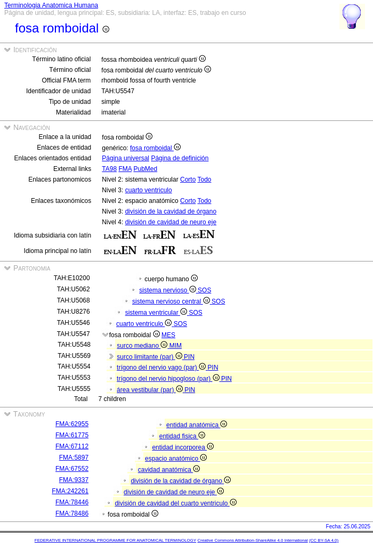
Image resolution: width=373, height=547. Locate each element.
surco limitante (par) (150, 357)
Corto (188, 179)
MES (168, 335)
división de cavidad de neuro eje (170, 222)
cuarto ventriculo (148, 190)
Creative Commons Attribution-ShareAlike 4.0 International (252, 540)
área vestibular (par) (150, 390)
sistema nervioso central (172, 301)
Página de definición (179, 158)
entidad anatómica (196, 425)
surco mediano (143, 345)
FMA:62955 (71, 424)
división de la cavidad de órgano (170, 211)
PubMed (145, 169)
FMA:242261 (70, 491)
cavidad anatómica (169, 469)
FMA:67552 (71, 468)
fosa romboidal (155, 148)
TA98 (109, 169)
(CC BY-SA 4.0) (323, 540)
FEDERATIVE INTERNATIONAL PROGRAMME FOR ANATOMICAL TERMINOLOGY (115, 540)
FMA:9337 (73, 480)
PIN (189, 357)
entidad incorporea (183, 447)
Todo (204, 179)
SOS (204, 290)
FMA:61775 (71, 435)
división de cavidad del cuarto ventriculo (175, 503)
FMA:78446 (71, 502)
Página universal (125, 158)
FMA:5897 (73, 457)
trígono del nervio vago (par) (162, 367)
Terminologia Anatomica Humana (51, 5)
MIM (175, 345)
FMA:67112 (71, 446)
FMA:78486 (71, 513)
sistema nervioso (168, 290)
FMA (125, 169)
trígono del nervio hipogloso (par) (169, 378)
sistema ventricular (157, 312)
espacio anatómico (176, 458)
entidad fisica (182, 436)
